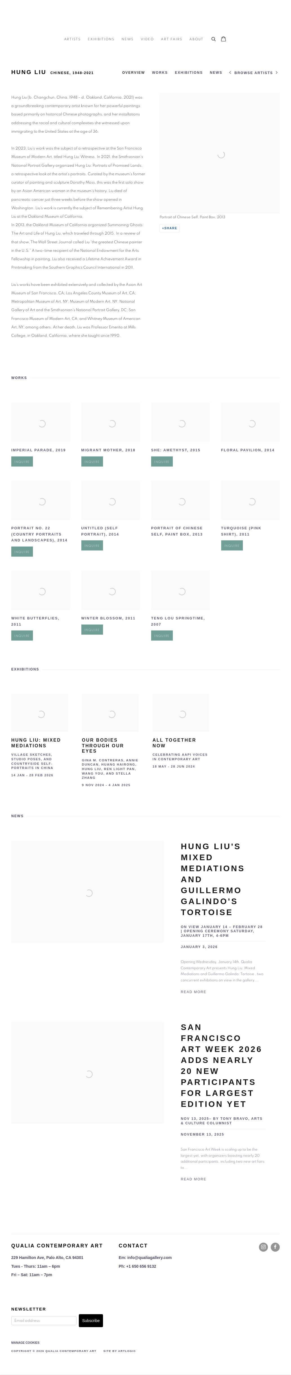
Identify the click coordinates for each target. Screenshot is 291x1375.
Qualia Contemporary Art (145, 17)
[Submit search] (213, 38)
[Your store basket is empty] (223, 39)
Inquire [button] (22, 476)
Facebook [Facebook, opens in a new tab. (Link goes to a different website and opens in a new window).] (275, 1247)
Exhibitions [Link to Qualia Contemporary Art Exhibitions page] (101, 39)
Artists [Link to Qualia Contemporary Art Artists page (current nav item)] (72, 39)
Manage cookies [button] (25, 1342)
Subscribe (91, 1320)
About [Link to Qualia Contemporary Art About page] (196, 39)
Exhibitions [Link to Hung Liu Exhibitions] (189, 73)
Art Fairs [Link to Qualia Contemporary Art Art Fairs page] (171, 39)
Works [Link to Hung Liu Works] (160, 73)
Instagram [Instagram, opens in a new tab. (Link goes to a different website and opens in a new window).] (263, 1247)
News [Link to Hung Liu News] (216, 73)
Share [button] (170, 228)
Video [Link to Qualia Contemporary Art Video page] (147, 39)
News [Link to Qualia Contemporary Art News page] (128, 39)
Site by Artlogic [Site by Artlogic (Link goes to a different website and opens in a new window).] (119, 1350)
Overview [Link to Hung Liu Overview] (133, 73)
